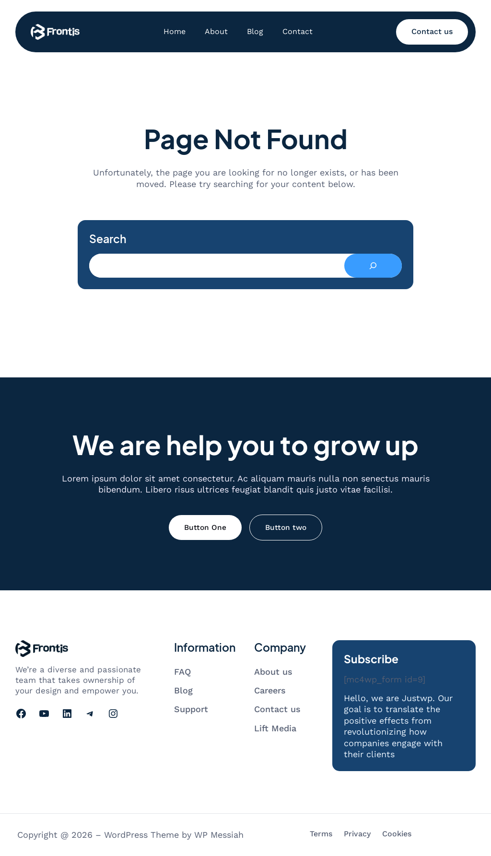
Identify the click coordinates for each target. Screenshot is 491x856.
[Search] (373, 266)
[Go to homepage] (55, 32)
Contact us (432, 31)
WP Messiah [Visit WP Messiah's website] (219, 835)
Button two (285, 527)
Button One (205, 527)
